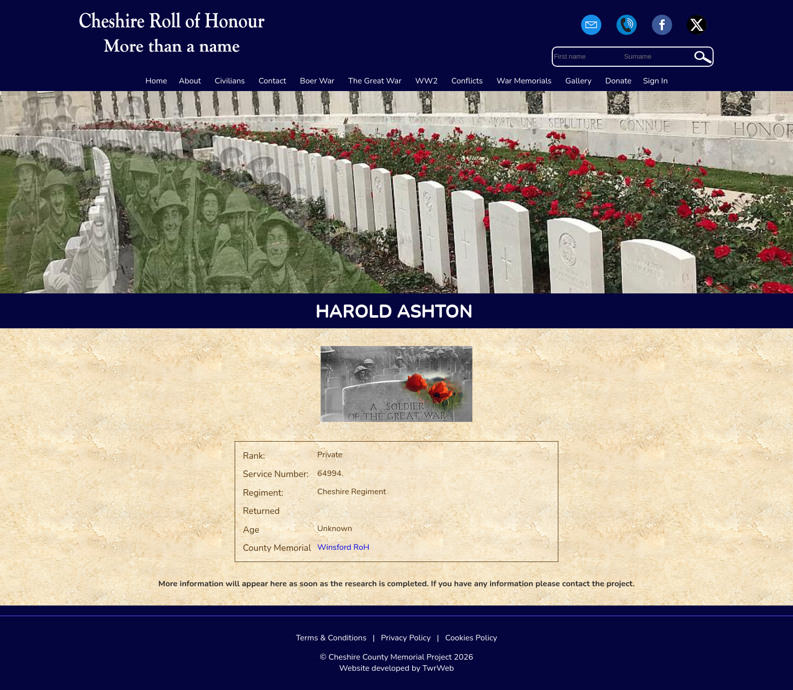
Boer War (317, 81)
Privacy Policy (406, 637)
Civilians (230, 81)
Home (156, 81)
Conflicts (467, 81)
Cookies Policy (471, 637)
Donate (618, 81)
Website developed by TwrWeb (396, 668)
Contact (272, 81)
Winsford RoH (343, 547)
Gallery (578, 81)
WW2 (426, 81)
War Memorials (524, 81)
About (190, 81)
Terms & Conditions (331, 637)
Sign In (655, 81)
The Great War (375, 81)
